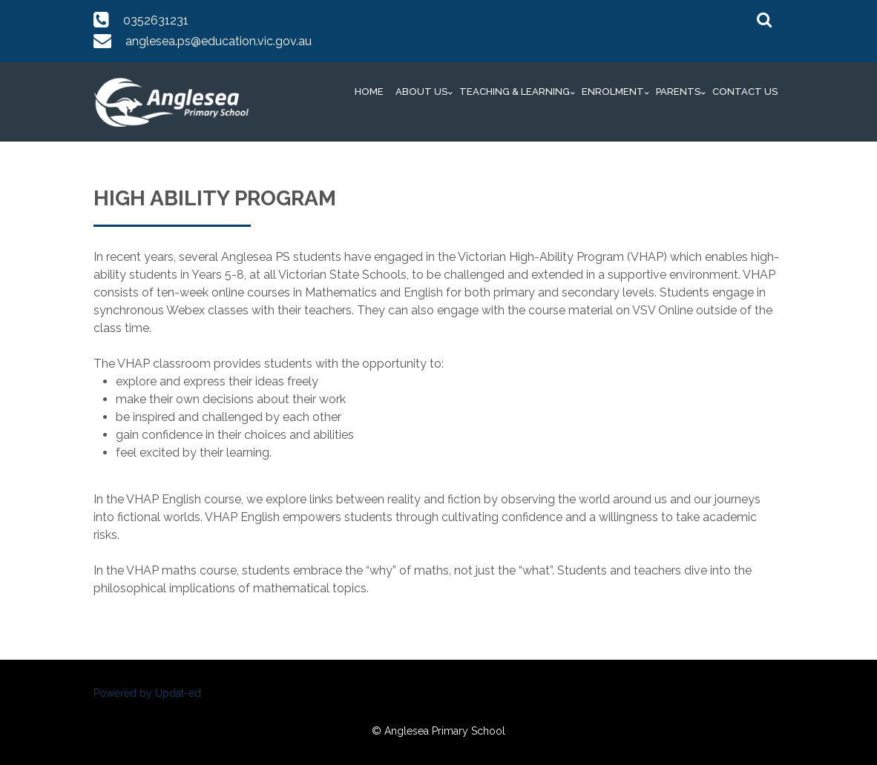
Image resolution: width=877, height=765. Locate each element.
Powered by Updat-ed (147, 693)
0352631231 (155, 20)
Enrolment (613, 91)
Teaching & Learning (514, 91)
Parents (678, 91)
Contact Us (745, 91)
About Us (421, 91)
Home (369, 91)
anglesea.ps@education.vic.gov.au (218, 41)
